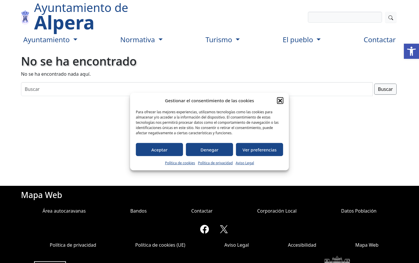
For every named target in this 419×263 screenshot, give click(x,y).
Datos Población (359, 211)
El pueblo (299, 39)
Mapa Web (367, 245)
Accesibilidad (302, 245)
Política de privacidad (215, 162)
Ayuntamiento (47, 39)
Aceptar (159, 149)
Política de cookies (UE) (160, 245)
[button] (411, 51)
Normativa (138, 39)
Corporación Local (277, 211)
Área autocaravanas (64, 211)
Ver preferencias (260, 149)
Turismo (219, 39)
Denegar (209, 149)
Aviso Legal (245, 162)
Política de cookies (180, 162)
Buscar (385, 89)
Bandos (138, 211)
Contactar (380, 39)
